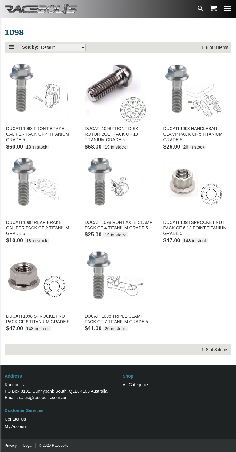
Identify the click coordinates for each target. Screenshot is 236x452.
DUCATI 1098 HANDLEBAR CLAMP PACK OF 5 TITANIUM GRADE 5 (192, 134)
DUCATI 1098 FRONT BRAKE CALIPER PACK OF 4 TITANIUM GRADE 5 (37, 134)
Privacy (11, 445)
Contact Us (15, 419)
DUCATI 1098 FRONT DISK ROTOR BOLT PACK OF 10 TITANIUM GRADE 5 (112, 134)
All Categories (136, 384)
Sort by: (30, 47)
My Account (16, 426)
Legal (27, 445)
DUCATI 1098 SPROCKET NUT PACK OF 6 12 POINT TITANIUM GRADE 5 (195, 228)
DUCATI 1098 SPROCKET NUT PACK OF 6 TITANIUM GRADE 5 (37, 319)
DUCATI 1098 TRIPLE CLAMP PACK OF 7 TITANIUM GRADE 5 (116, 319)
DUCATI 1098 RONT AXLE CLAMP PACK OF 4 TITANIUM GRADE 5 (118, 225)
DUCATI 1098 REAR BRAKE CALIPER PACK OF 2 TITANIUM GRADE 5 (37, 228)
